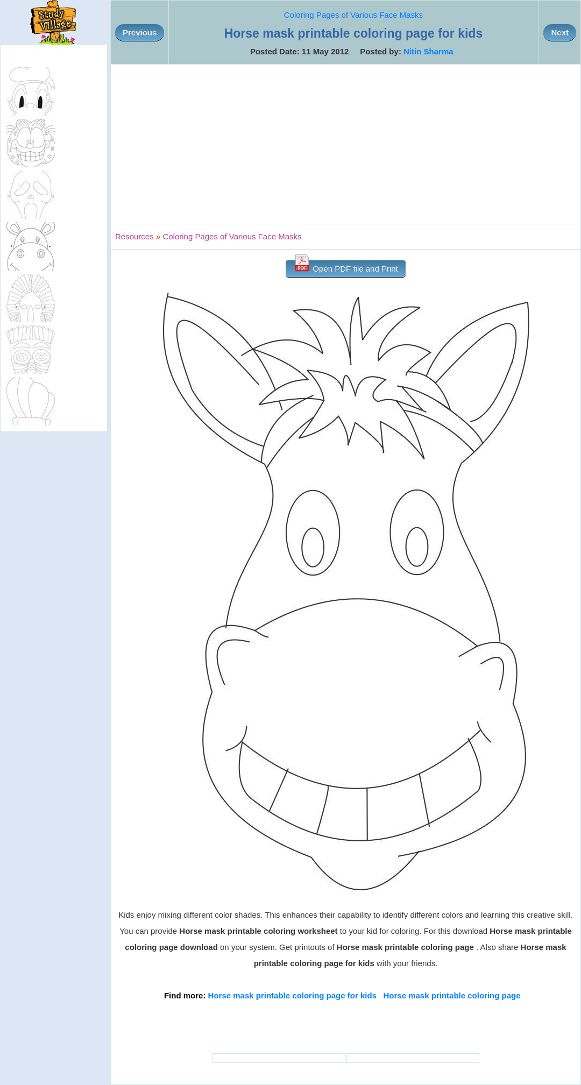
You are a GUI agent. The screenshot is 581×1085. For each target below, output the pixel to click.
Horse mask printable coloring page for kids (292, 995)
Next (560, 32)
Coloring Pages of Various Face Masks (353, 14)
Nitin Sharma (428, 51)
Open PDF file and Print (345, 266)
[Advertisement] (345, 144)
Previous (140, 32)
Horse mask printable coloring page (452, 995)
